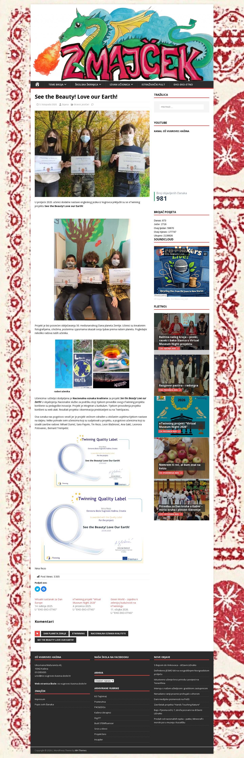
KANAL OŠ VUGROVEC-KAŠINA (171, 131)
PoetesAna (100, 701)
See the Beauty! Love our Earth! (55, 640)
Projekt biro (100, 734)
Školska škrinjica (86, 84)
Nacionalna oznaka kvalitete (108, 633)
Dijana (65, 104)
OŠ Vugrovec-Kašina (162, 299)
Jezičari (85, 104)
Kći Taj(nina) (100, 696)
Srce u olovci (100, 728)
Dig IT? (97, 718)
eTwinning (78, 633)
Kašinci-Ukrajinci (102, 712)
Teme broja (55, 84)
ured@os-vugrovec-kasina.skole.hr (53, 675)
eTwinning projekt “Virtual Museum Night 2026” (87, 601)
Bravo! (77, 104)
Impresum (40, 699)
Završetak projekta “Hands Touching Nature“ (177, 704)
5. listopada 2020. (48, 104)
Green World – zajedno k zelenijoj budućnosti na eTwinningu (124, 603)
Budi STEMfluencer (104, 723)
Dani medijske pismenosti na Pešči (171, 699)
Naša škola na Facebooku (111, 657)
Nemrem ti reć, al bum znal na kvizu (179, 466)
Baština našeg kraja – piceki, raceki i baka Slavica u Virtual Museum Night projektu (179, 340)
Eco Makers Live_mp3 (179, 299)
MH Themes (80, 750)
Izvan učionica (120, 84)
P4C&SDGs (100, 707)
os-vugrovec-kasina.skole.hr (72, 683)
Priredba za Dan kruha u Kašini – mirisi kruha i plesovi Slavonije (181, 508)
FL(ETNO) (160, 306)
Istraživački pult (153, 84)
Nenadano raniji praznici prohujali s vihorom (177, 693)
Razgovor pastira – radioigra (178, 385)
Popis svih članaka (44, 704)
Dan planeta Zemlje (55, 633)
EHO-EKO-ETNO (183, 84)
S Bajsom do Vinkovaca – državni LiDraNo (175, 665)
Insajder (98, 739)
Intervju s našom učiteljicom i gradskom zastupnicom (181, 688)
